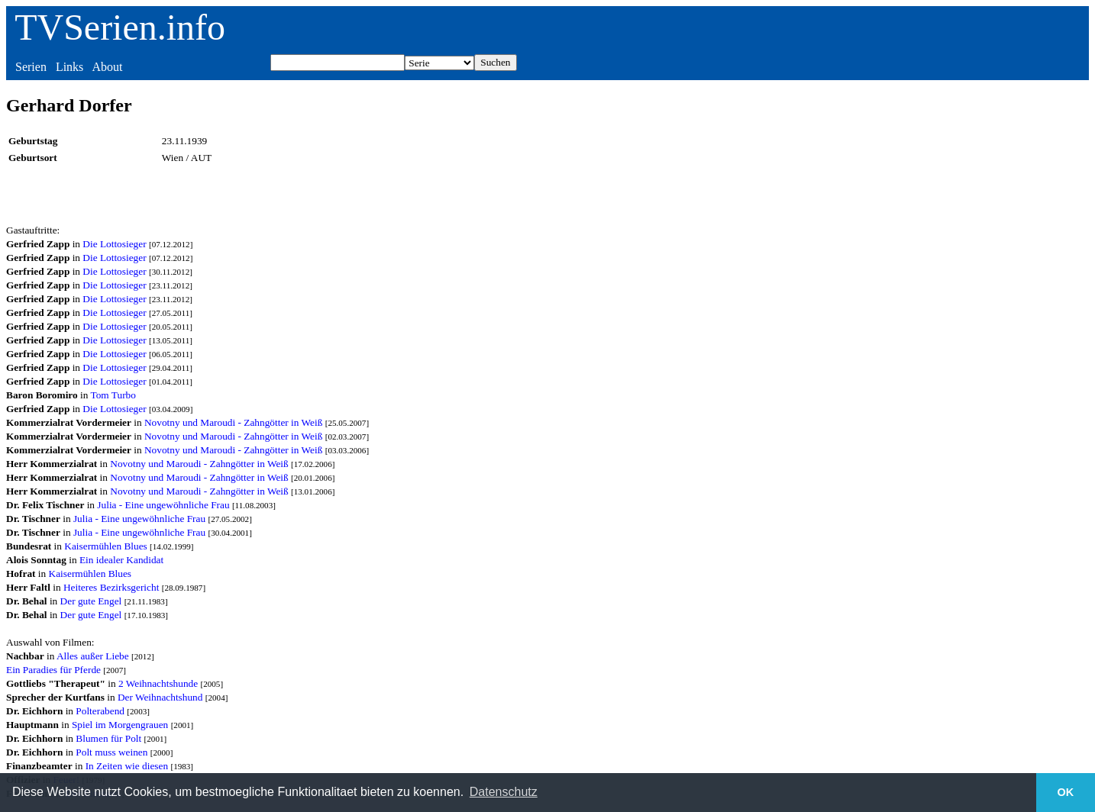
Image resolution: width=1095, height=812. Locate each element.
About (107, 66)
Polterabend (100, 711)
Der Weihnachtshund (160, 697)
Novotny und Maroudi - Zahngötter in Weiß (233, 422)
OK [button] (1066, 792)
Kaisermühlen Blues (105, 546)
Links (69, 66)
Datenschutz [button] (504, 791)
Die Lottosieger (114, 244)
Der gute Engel (91, 601)
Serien (31, 66)
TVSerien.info (120, 27)
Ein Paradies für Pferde (53, 669)
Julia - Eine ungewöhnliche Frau (163, 505)
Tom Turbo (112, 395)
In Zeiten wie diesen (127, 766)
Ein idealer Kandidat (121, 560)
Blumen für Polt (108, 738)
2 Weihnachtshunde (158, 683)
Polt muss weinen (111, 752)
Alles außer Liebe (93, 656)
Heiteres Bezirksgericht (111, 587)
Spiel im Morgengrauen (120, 724)
